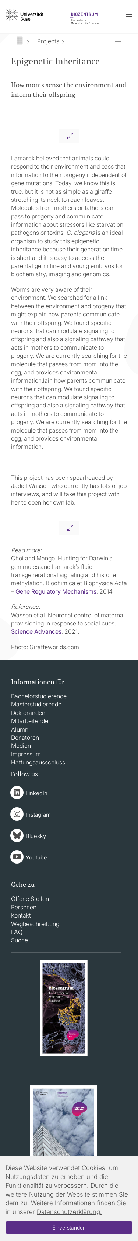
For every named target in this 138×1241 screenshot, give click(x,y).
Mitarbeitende (29, 721)
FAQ (16, 932)
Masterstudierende (36, 704)
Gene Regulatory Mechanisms (55, 591)
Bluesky (36, 836)
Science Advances (36, 631)
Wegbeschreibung (35, 924)
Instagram (38, 814)
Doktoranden (28, 712)
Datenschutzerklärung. (69, 1211)
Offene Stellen (30, 898)
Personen (23, 907)
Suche (19, 940)
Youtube (36, 857)
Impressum (26, 754)
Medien (21, 745)
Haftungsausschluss (38, 762)
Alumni (20, 729)
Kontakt (21, 915)
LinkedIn (36, 793)
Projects (48, 41)
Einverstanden (69, 1227)
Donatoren (25, 737)
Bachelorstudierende (39, 696)
